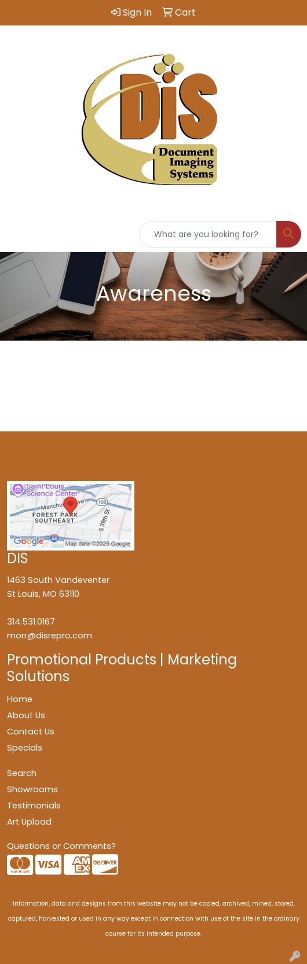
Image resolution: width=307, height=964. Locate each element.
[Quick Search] (208, 234)
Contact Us (30, 731)
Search (21, 773)
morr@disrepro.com (49, 635)
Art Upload (29, 822)
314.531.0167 (31, 621)
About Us (26, 715)
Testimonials (34, 805)
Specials (24, 748)
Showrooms (32, 789)
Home (19, 699)
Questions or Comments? (61, 846)
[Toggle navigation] (18, 234)
